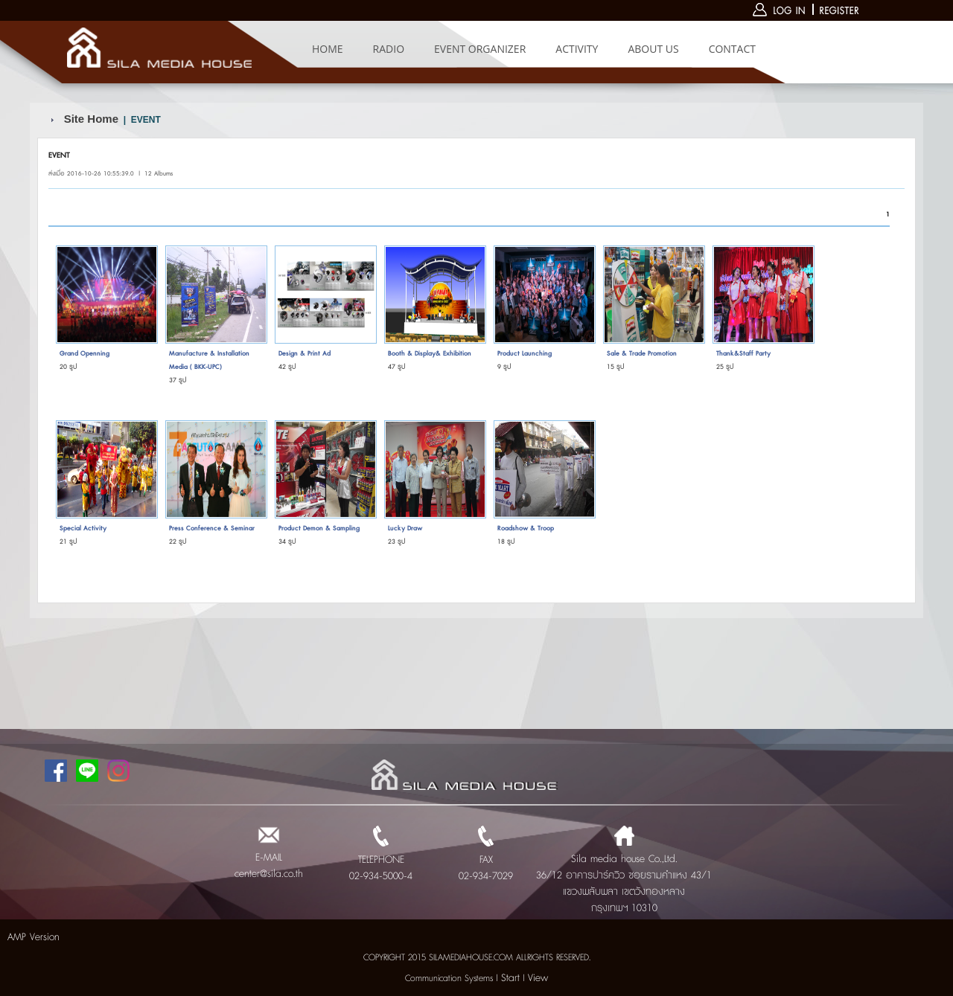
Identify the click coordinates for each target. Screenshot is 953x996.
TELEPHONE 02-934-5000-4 (380, 860)
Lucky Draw (405, 528)
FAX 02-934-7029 (486, 860)
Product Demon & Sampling (319, 528)
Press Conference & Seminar (212, 528)
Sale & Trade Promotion (642, 354)
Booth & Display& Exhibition (429, 354)
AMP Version (33, 937)
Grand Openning (84, 354)
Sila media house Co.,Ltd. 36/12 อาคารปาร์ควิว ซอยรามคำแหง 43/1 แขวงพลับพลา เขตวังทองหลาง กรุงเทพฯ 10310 (624, 875)
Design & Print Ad (304, 354)
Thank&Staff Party (743, 354)
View (538, 978)
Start (510, 978)
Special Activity (83, 528)
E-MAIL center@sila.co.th (269, 857)
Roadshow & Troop (525, 528)
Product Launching (524, 354)
